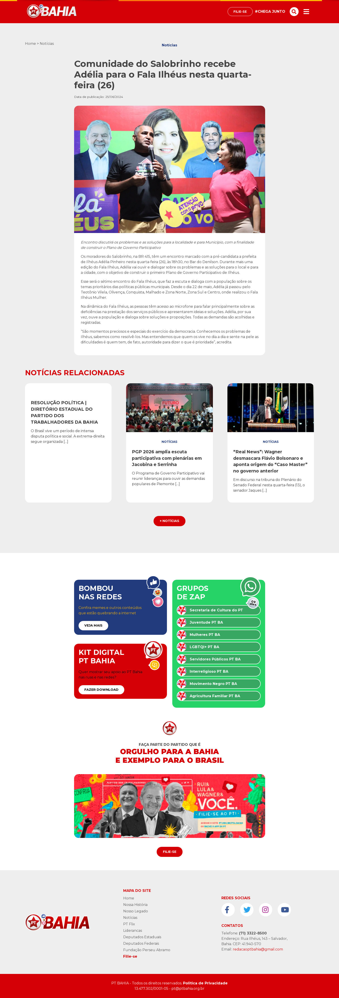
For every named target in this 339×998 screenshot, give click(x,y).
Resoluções (68, 393)
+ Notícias (169, 521)
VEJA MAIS (93, 625)
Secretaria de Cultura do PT (216, 610)
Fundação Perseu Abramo (146, 950)
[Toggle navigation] (306, 11)
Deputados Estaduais (142, 937)
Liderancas (132, 930)
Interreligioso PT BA (209, 671)
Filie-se (240, 11)
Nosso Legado (135, 911)
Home (30, 43)
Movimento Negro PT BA (213, 684)
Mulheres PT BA (205, 635)
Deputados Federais (141, 943)
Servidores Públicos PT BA (215, 659)
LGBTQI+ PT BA (204, 647)
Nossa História (135, 905)
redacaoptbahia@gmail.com (258, 949)
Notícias (47, 43)
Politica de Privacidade (205, 983)
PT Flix (129, 924)
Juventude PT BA (206, 622)
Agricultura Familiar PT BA (215, 696)
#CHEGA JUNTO (270, 11)
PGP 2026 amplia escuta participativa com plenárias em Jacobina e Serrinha (167, 458)
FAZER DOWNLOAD (101, 690)
